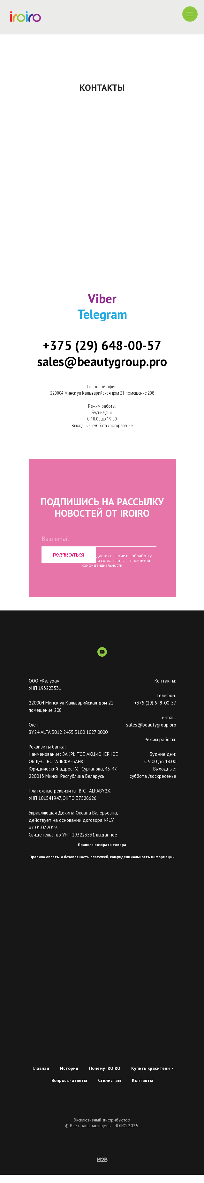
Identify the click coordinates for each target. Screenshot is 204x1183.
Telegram (102, 314)
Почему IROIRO (104, 1068)
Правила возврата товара (102, 844)
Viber (102, 298)
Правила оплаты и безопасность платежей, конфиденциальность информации (102, 856)
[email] (99, 539)
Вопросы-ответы (69, 1080)
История (69, 1068)
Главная (41, 1068)
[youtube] (102, 655)
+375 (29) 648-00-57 (102, 345)
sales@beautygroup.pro (102, 361)
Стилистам (109, 1080)
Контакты (142, 1080)
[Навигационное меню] (189, 14)
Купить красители (150, 1068)
